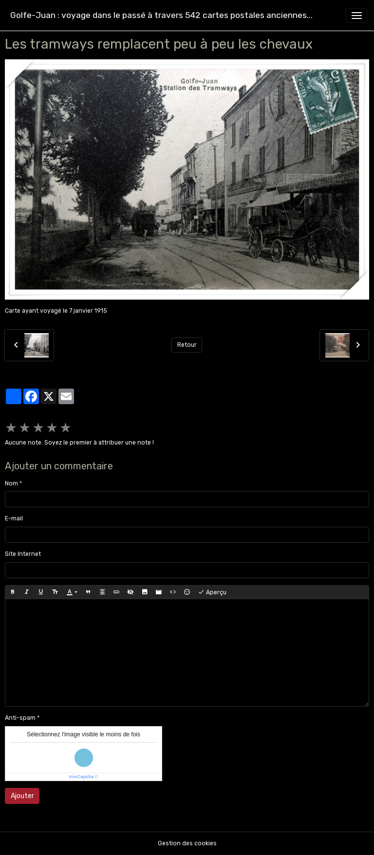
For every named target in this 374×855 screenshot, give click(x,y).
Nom (11, 483)
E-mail (14, 518)
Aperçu (212, 592)
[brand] (161, 15)
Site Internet (23, 554)
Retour (187, 344)
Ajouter (22, 796)
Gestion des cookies (187, 843)
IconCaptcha (81, 776)
